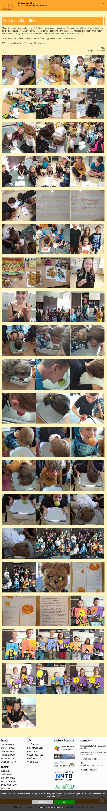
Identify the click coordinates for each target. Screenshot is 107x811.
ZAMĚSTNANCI (7, 751)
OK (64, 802)
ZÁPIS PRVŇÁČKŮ (9, 785)
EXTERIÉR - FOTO (8, 762)
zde (65, 808)
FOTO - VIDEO (33, 751)
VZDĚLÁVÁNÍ (33, 744)
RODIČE (4, 767)
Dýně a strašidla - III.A (19, 21)
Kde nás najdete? (89, 770)
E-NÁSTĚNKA (6, 774)
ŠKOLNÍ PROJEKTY (9, 748)
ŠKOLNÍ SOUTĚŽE (35, 755)
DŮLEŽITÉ (5, 771)
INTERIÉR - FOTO (8, 758)
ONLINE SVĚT (33, 762)
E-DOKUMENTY (7, 744)
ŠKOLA (4, 740)
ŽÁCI (29, 740)
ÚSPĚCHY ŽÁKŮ (34, 758)
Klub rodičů (5, 788)
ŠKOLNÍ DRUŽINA (8, 781)
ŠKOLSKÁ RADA (8, 778)
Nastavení (42, 802)
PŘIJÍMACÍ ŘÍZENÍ (35, 748)
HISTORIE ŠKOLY (8, 755)
